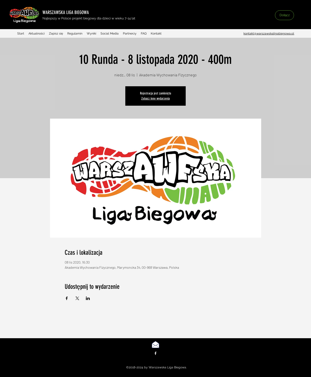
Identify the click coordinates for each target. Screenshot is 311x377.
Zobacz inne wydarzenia (155, 98)
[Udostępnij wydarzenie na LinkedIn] (88, 298)
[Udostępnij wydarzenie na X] (77, 298)
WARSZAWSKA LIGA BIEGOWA (65, 12)
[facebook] (155, 353)
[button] (255, 18)
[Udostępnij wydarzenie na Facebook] (67, 298)
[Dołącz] (284, 15)
